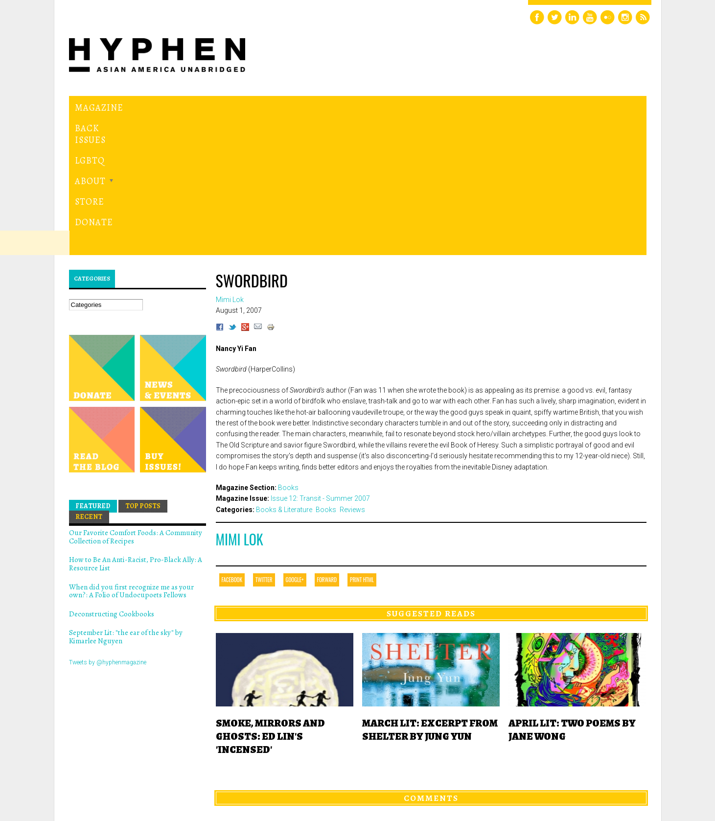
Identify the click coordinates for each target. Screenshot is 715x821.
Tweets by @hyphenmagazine (107, 527)
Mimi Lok (239, 405)
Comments (431, 663)
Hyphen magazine (114, 772)
